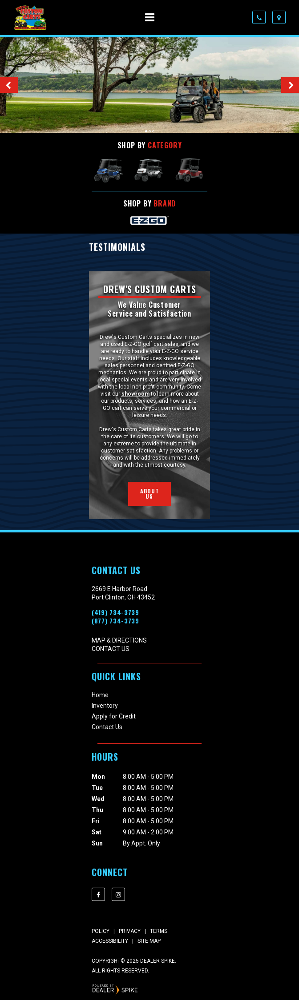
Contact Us (110, 649)
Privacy (130, 931)
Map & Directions (119, 640)
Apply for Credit (114, 716)
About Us (149, 493)
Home (100, 695)
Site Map (149, 941)
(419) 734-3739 (115, 612)
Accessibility (110, 941)
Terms (158, 931)
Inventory (105, 705)
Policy (100, 931)
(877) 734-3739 (115, 621)
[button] (9, 85)
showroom (135, 394)
